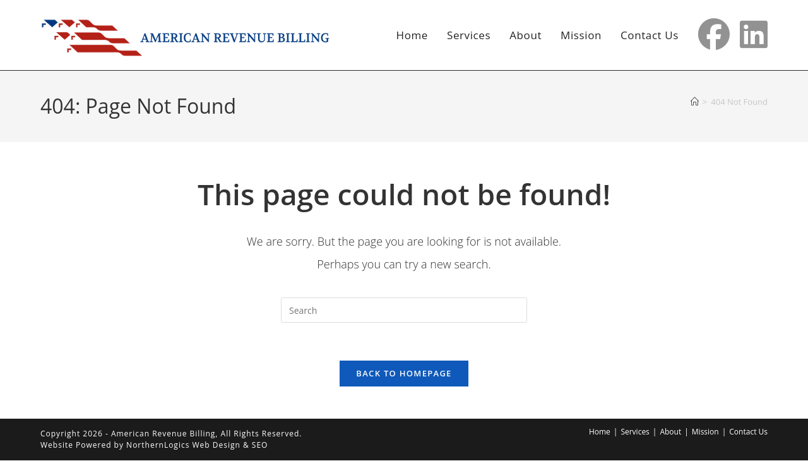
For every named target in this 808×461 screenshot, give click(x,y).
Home (599, 432)
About (670, 432)
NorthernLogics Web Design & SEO (197, 445)
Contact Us (748, 432)
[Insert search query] (404, 310)
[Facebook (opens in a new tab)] (714, 34)
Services (635, 432)
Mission (705, 432)
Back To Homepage (403, 374)
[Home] (695, 101)
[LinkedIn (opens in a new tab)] (754, 34)
